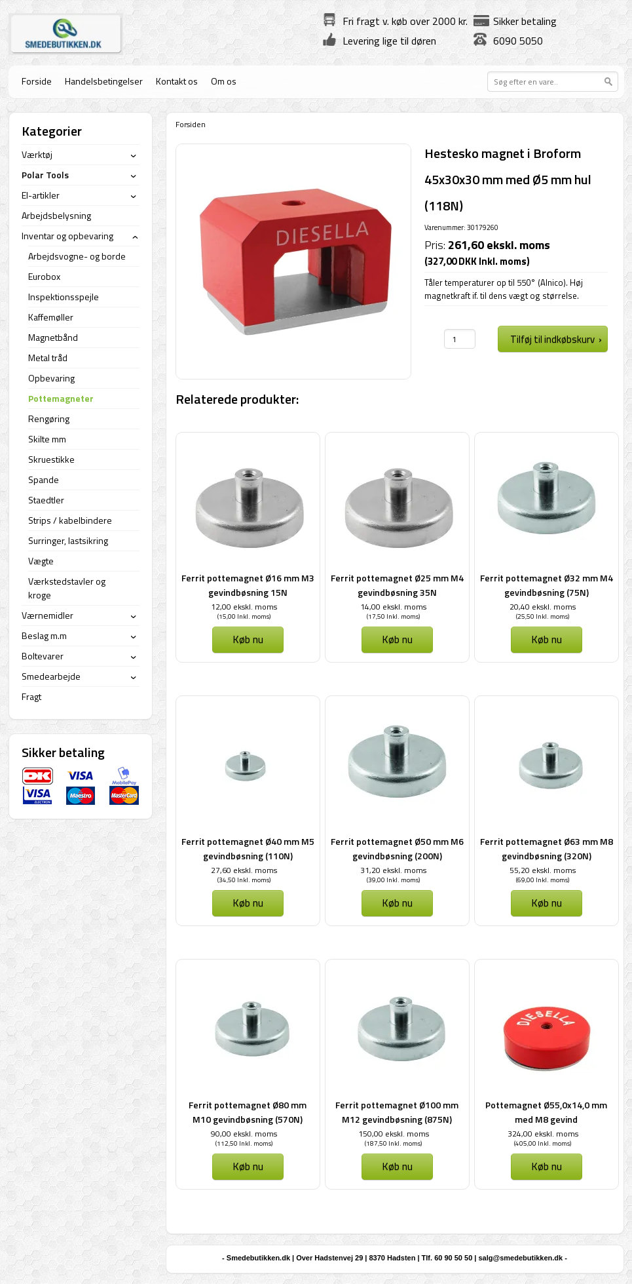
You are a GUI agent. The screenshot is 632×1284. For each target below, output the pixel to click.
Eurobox (44, 276)
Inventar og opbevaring (67, 236)
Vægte (41, 561)
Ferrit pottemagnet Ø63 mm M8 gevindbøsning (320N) (546, 848)
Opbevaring (51, 378)
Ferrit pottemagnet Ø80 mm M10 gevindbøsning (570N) (248, 1112)
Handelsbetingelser (104, 81)
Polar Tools (45, 175)
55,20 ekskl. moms (543, 870)
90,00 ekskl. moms (244, 1133)
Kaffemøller (50, 317)
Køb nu (247, 639)
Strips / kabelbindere (70, 520)
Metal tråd (47, 357)
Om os (223, 81)
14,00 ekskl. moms (393, 606)
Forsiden (191, 124)
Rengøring (48, 418)
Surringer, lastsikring (68, 540)
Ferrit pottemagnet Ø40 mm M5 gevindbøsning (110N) (247, 848)
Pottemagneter (61, 398)
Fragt (31, 696)
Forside (37, 81)
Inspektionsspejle (63, 296)
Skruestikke (51, 459)
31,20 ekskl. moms (393, 870)
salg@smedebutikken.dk (520, 1258)
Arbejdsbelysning (56, 215)
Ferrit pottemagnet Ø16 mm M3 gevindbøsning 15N (247, 585)
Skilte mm (47, 439)
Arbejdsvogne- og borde (77, 256)
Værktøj (37, 154)
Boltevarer (43, 656)
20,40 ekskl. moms (543, 606)
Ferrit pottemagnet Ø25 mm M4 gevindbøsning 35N (397, 585)
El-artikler (41, 195)
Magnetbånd (53, 337)
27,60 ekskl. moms (244, 870)
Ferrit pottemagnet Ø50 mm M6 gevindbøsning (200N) (397, 848)
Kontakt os (177, 81)
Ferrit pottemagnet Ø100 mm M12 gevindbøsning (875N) (396, 1112)
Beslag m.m (44, 635)
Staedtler (46, 500)
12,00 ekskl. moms (244, 606)
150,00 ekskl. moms (393, 1133)
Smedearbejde (51, 676)
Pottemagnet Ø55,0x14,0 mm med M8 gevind (546, 1112)
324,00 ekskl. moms (543, 1133)
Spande (43, 479)
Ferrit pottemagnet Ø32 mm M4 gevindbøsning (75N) (546, 585)
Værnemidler (47, 615)
